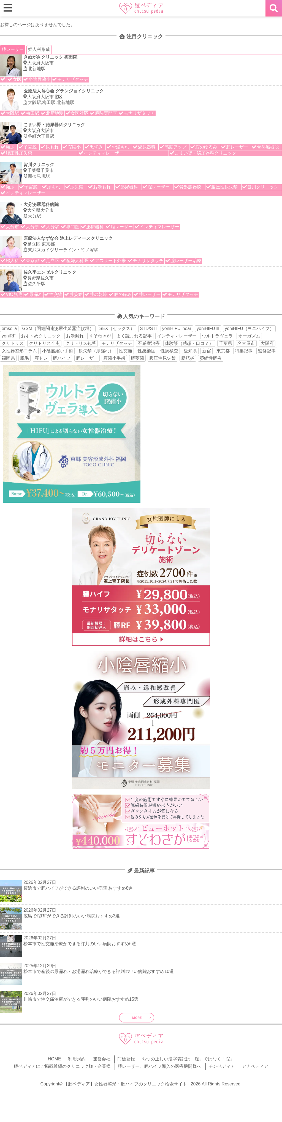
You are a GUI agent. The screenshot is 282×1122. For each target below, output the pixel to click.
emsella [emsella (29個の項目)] (9, 328)
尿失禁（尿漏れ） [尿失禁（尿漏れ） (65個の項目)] (96, 350)
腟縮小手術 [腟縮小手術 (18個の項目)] (114, 358)
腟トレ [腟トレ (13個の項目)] (41, 358)
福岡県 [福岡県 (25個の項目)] (8, 358)
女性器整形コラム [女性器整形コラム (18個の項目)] (19, 350)
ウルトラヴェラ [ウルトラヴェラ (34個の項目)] (217, 336)
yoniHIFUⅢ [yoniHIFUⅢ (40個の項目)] (208, 328)
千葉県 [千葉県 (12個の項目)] (225, 343)
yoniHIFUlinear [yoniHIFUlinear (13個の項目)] (176, 328)
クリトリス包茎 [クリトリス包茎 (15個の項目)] (80, 343)
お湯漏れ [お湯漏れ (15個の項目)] (75, 336)
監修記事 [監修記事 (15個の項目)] (267, 350)
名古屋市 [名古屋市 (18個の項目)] (246, 343)
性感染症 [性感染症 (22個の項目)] (146, 350)
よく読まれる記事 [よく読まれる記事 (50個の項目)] (134, 336)
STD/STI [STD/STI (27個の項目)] (148, 328)
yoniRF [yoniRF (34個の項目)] (9, 336)
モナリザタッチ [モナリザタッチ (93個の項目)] (116, 343)
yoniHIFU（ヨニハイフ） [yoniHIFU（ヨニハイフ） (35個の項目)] (249, 328)
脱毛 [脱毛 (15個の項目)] (24, 358)
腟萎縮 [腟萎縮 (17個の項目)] (137, 358)
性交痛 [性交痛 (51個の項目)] (125, 350)
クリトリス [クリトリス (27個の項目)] (13, 343)
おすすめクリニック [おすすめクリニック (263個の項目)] (41, 336)
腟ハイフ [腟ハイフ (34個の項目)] (61, 358)
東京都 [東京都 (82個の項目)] (223, 350)
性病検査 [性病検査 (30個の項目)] (169, 350)
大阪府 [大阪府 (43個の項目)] (267, 343)
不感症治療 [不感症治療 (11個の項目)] (149, 343)
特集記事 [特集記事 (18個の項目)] (244, 350)
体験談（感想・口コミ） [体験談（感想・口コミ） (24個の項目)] (189, 343)
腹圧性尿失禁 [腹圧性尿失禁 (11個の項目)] (162, 358)
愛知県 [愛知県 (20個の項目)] (190, 350)
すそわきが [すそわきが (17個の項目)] (100, 336)
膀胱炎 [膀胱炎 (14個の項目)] (187, 358)
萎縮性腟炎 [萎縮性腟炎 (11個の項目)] (211, 358)
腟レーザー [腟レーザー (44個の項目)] (87, 358)
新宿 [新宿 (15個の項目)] (206, 350)
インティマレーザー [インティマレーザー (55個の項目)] (177, 336)
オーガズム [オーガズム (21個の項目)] (249, 336)
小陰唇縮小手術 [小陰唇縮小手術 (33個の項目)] (57, 350)
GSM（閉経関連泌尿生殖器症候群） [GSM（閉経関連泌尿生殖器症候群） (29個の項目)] (58, 328)
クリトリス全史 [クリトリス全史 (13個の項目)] (44, 343)
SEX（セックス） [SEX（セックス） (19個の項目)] (117, 328)
